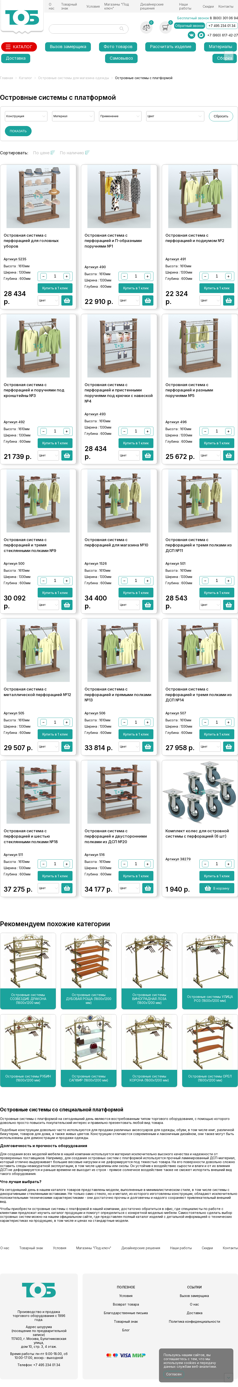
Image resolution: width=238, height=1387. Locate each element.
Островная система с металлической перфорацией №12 (37, 699)
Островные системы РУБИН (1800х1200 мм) (28, 1086)
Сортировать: (14, 152)
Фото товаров (118, 46)
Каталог (25, 78)
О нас (51, 6)
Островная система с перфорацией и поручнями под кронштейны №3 (34, 393)
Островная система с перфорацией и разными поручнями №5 (189, 393)
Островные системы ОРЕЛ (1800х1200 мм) (210, 1086)
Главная (6, 78)
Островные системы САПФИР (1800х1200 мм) (88, 1086)
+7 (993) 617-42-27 (222, 35)
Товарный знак (69, 6)
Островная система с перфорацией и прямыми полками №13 (118, 701)
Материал (60, 116)
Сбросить (221, 116)
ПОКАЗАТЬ (18, 131)
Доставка (16, 58)
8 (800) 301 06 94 (224, 18)
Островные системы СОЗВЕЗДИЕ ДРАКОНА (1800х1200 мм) (28, 1007)
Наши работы (185, 6)
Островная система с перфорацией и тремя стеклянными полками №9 (30, 550)
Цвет (151, 116)
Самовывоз (121, 58)
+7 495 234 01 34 (221, 26)
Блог (126, 1338)
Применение (109, 116)
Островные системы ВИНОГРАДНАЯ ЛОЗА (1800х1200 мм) (149, 1007)
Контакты (225, 6)
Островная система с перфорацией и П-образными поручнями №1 (113, 242)
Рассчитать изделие (170, 46)
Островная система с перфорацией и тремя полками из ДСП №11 (198, 550)
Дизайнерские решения (152, 6)
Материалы (220, 46)
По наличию (75, 152)
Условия (93, 6)
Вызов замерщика (68, 46)
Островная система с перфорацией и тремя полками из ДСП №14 (198, 701)
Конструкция (15, 116)
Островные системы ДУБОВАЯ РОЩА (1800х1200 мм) (88, 1007)
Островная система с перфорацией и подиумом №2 (194, 240)
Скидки (208, 6)
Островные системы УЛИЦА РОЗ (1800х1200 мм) (210, 1007)
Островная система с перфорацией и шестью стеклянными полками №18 (31, 844)
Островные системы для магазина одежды (73, 78)
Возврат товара (126, 1312)
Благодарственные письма (126, 1320)
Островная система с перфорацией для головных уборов (31, 242)
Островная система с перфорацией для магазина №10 (116, 547)
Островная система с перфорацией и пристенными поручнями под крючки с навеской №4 (119, 396)
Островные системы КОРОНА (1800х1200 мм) (149, 1086)
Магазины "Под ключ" (116, 6)
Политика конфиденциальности (194, 1329)
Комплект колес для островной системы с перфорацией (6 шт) (197, 842)
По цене (44, 152)
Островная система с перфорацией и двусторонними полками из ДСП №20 (116, 844)
